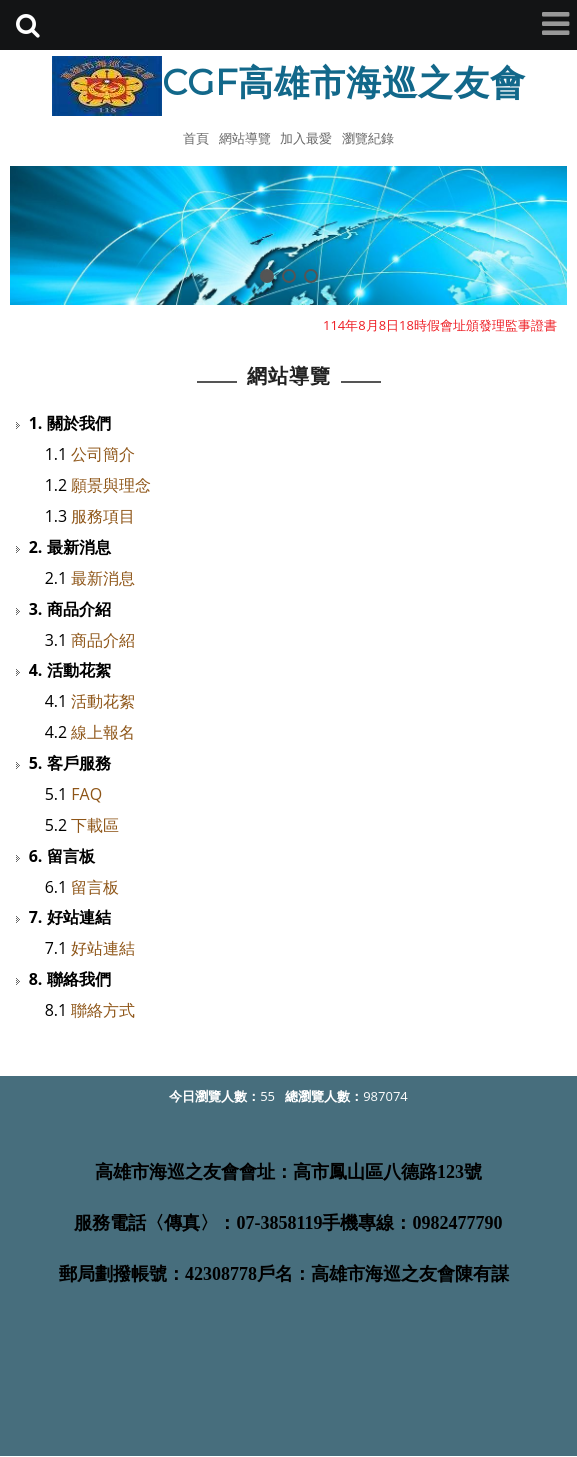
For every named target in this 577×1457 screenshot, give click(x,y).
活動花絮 (103, 701)
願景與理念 (111, 485)
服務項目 (103, 516)
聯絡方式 (103, 1010)
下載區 (95, 825)
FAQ (86, 794)
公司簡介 (103, 454)
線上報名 (103, 732)
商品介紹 (103, 640)
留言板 (95, 887)
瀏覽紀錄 (368, 138)
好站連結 (103, 948)
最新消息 (103, 578)
